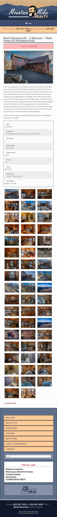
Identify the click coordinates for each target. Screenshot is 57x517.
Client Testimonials (16, 444)
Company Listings (13, 474)
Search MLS (11, 428)
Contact (10, 449)
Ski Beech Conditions (14, 469)
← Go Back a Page (10, 403)
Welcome (10, 418)
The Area (10, 433)
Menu (28, 23)
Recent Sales (11, 477)
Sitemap (36, 513)
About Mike (11, 439)
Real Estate (11, 423)
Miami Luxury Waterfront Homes (19, 472)
